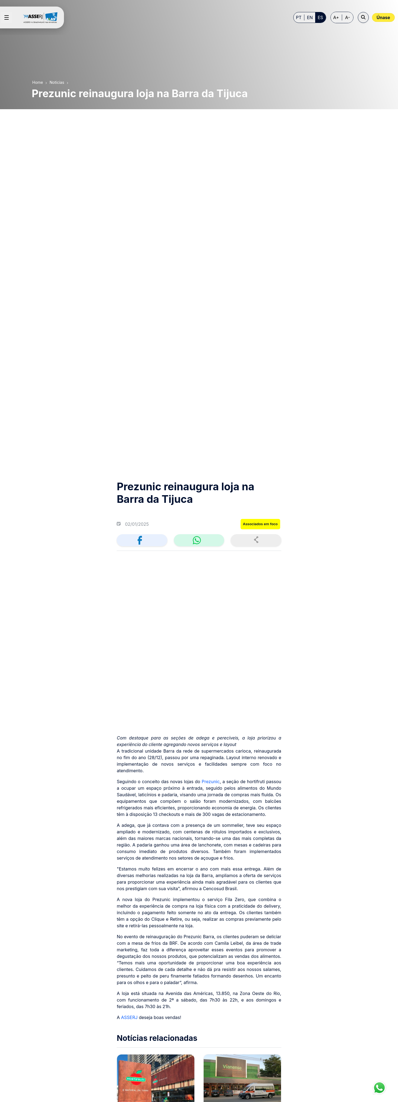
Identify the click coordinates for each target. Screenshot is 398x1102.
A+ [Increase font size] (336, 17)
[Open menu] (6, 17)
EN (310, 17)
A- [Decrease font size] (347, 17)
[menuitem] (150, 988)
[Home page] (42, 17)
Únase (383, 17)
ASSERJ (129, 685)
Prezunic (211, 449)
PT (299, 17)
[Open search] (363, 17)
